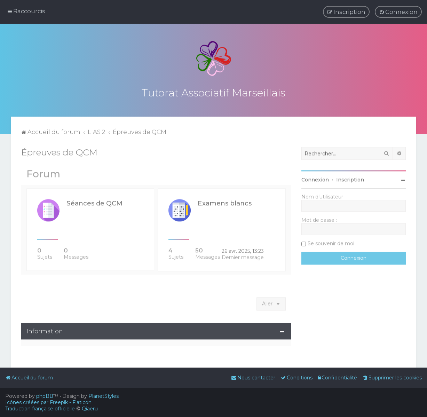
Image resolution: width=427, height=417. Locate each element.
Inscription (350, 179)
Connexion (315, 179)
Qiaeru (90, 409)
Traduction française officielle (40, 409)
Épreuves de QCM (59, 151)
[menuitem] (398, 12)
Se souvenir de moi (331, 242)
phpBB (44, 396)
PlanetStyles (103, 396)
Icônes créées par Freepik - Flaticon (48, 402)
